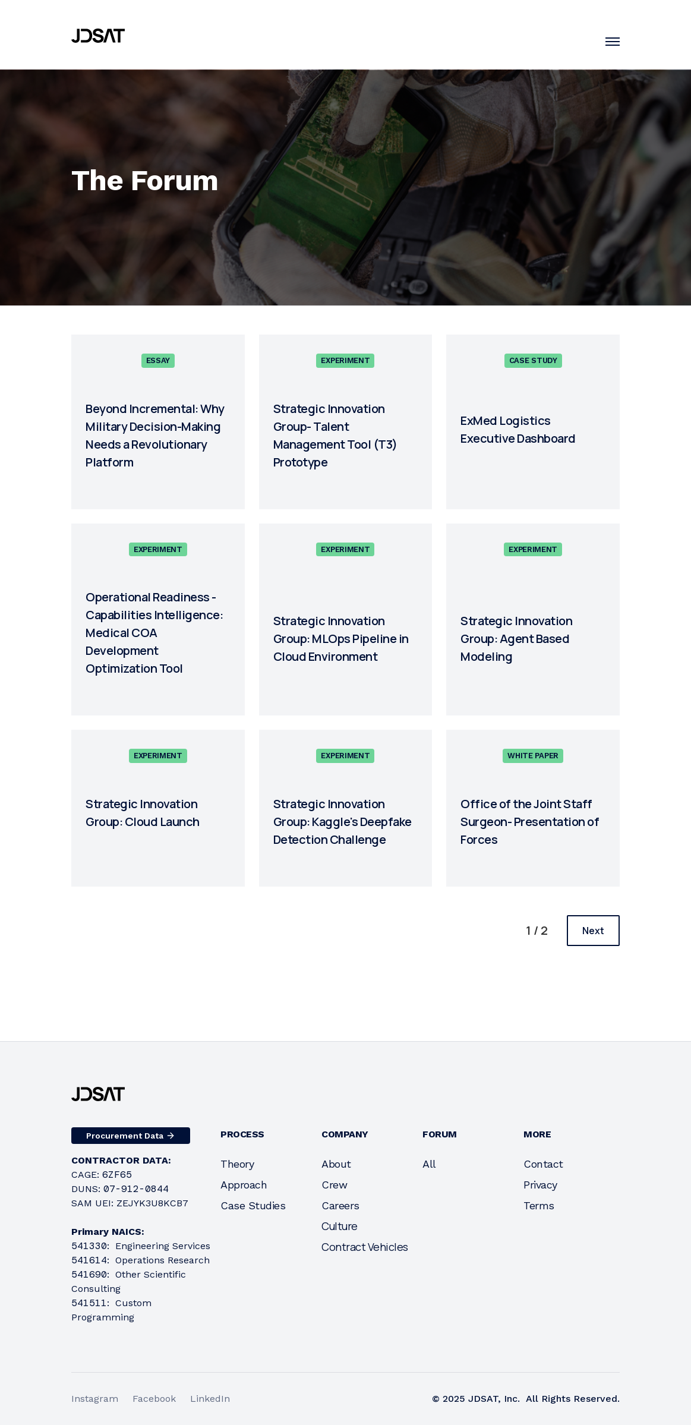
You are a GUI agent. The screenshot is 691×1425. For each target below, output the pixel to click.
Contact (543, 1164)
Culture (339, 1226)
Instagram (94, 1398)
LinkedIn (210, 1398)
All (429, 1164)
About (336, 1164)
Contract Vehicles (364, 1247)
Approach (243, 1184)
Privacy (540, 1184)
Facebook (154, 1398)
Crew (334, 1184)
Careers (340, 1205)
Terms (538, 1205)
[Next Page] (593, 930)
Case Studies (252, 1205)
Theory (237, 1164)
